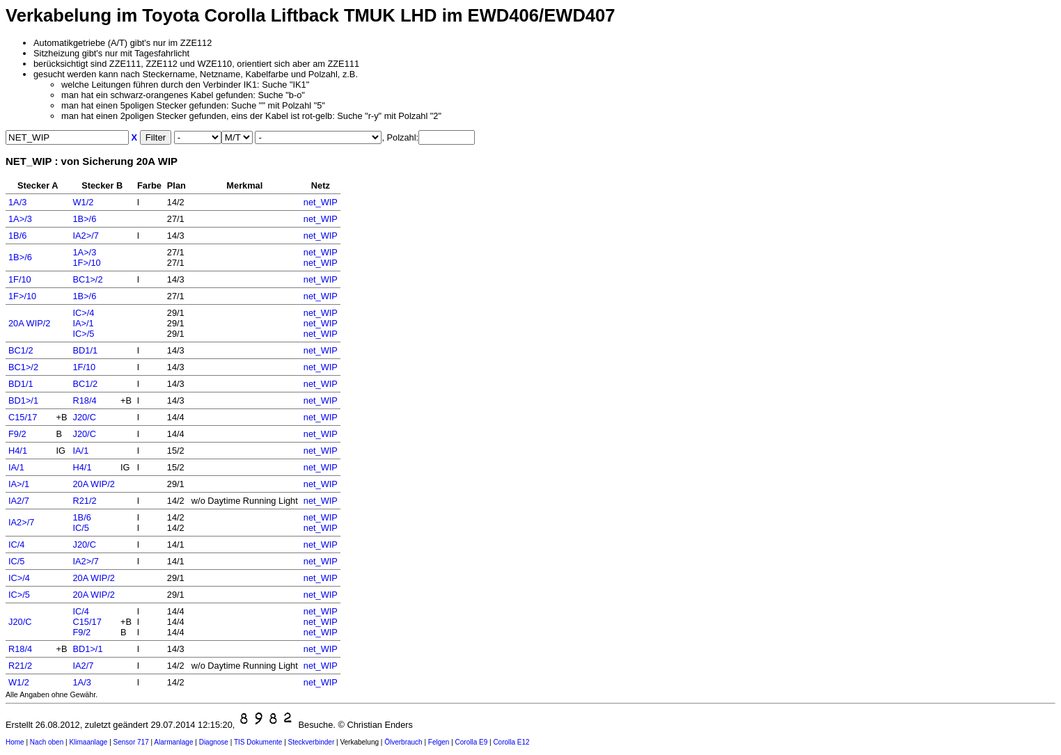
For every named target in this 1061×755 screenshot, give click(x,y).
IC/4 (16, 544)
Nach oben (46, 742)
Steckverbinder (311, 742)
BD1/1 (84, 350)
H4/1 (17, 450)
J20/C (83, 417)
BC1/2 (20, 350)
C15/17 (22, 417)
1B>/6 (84, 219)
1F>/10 (86, 262)
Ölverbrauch (403, 742)
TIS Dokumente (258, 742)
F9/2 (17, 434)
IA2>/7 (85, 235)
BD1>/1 (23, 400)
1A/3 (17, 202)
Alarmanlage (173, 742)
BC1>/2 (87, 279)
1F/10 (19, 279)
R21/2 (84, 500)
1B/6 (17, 235)
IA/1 (80, 450)
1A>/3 (20, 219)
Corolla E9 (471, 742)
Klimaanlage (88, 742)
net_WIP (321, 202)
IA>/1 (82, 323)
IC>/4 (83, 313)
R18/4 (84, 400)
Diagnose (213, 742)
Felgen (439, 742)
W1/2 (82, 202)
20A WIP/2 (29, 323)
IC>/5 (83, 333)
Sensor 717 (131, 742)
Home (15, 742)
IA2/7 (18, 500)
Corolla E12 (511, 742)
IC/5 (80, 528)
